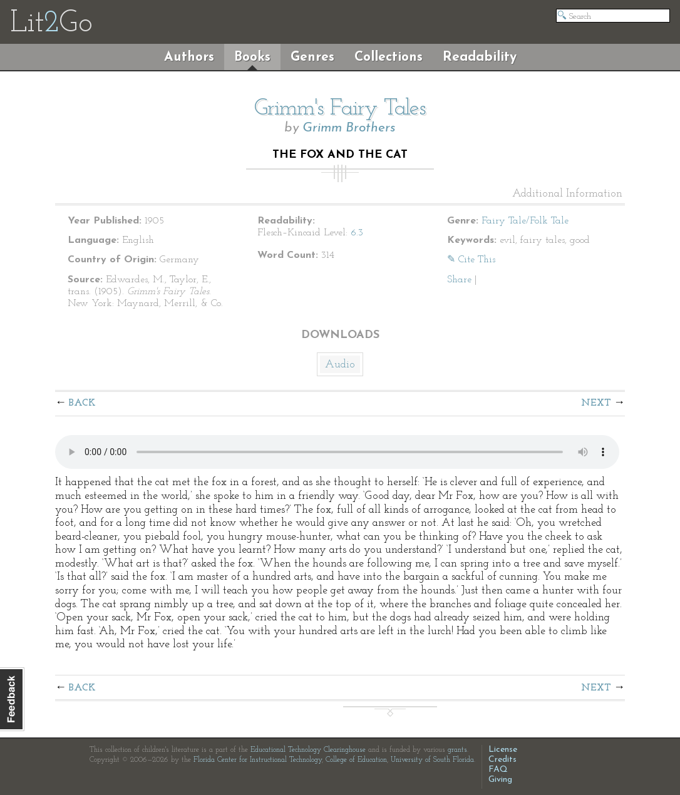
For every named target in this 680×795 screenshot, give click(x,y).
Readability (480, 57)
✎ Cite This (471, 260)
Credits (502, 759)
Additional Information (567, 194)
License (502, 749)
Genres (312, 57)
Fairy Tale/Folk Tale (525, 221)
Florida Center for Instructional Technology (257, 760)
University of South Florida (432, 760)
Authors (189, 57)
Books (252, 57)
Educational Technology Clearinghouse (308, 750)
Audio (340, 365)
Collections (388, 57)
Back (82, 403)
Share (459, 280)
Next (596, 403)
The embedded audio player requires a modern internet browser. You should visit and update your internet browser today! (337, 452)
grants (457, 750)
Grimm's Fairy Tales (340, 109)
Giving (500, 779)
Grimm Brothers (349, 128)
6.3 (357, 233)
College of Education (356, 760)
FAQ (498, 769)
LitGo (51, 24)
